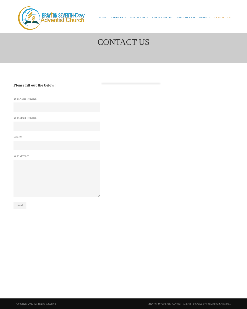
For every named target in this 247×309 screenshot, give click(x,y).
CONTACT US (222, 17)
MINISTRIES (137, 17)
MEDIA (203, 17)
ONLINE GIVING (162, 17)
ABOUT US (117, 17)
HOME (102, 17)
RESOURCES (184, 17)
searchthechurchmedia (218, 303)
